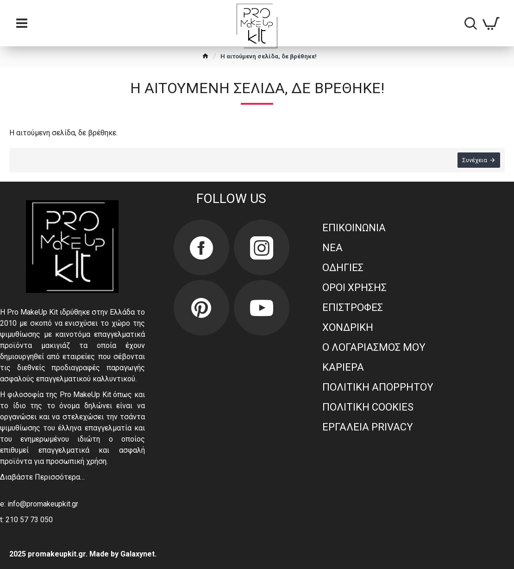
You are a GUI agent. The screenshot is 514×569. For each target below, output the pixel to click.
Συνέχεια (474, 160)
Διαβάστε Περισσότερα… (42, 477)
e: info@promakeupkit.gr (39, 503)
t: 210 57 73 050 (26, 519)
